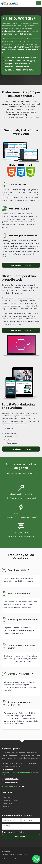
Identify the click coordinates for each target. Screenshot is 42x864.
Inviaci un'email (21, 837)
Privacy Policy (8, 803)
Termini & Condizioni (10, 800)
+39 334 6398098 (11, 782)
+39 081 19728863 (11, 779)
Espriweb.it (7, 797)
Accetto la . (13, 832)
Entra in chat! (19, 786)
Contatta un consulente (21, 265)
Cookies (6, 807)
